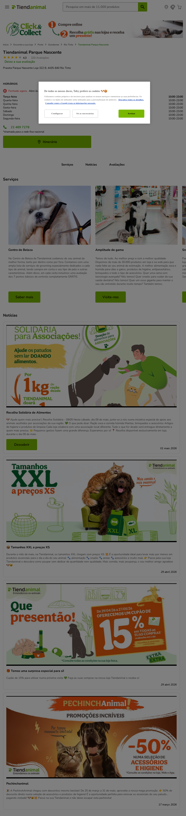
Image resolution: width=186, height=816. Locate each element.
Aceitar (131, 113)
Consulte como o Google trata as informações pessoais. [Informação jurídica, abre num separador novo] (70, 103)
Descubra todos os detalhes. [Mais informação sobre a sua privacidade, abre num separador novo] (131, 100)
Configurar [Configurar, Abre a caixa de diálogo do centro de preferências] (57, 113)
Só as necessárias (85, 113)
